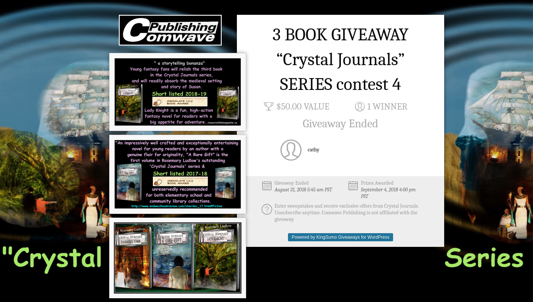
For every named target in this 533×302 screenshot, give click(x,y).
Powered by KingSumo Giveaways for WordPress (340, 237)
